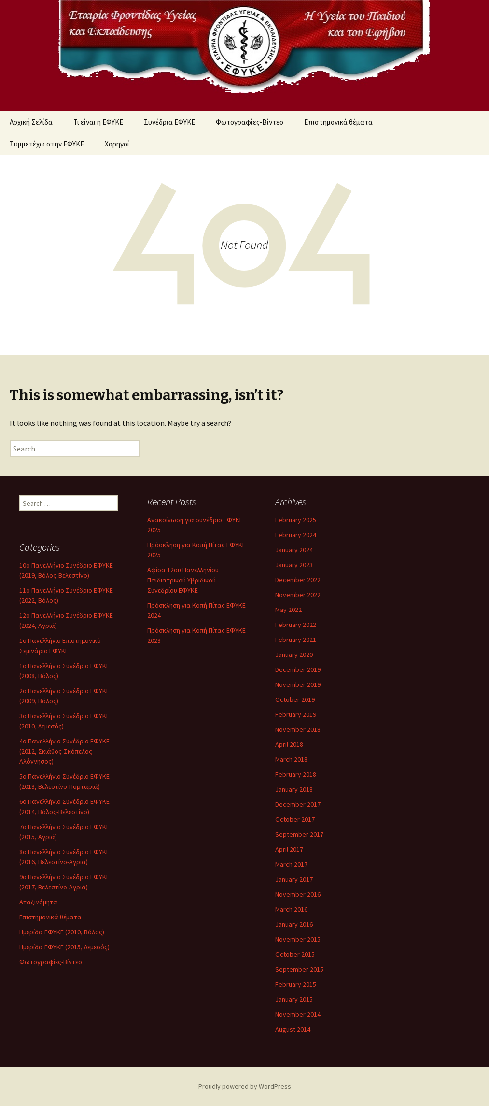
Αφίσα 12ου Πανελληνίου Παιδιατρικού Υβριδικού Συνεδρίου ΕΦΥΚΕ (183, 580)
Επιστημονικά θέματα (338, 122)
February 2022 (295, 624)
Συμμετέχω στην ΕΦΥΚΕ (47, 143)
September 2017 (299, 834)
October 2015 (295, 954)
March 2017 (291, 864)
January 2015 (294, 999)
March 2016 (291, 909)
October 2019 (295, 699)
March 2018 (291, 759)
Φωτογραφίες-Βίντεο (249, 122)
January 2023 (294, 564)
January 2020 (294, 654)
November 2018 (298, 729)
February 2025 (295, 519)
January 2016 (294, 924)
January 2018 (294, 789)
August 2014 (292, 1029)
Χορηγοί (117, 143)
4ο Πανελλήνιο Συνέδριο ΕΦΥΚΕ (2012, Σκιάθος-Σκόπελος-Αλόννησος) (64, 751)
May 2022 (288, 609)
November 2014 (298, 1014)
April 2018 (289, 744)
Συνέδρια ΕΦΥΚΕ (169, 122)
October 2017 (295, 819)
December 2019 (298, 669)
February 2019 (295, 714)
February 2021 (295, 639)
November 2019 (298, 684)
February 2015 (295, 984)
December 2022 (298, 579)
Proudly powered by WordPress (244, 1086)
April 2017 (289, 849)
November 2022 (298, 594)
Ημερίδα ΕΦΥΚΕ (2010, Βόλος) (61, 932)
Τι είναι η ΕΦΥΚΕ (98, 122)
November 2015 (298, 939)
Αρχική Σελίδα (31, 122)
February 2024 (295, 534)
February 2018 (295, 774)
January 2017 (294, 879)
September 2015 (299, 969)
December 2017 (298, 804)
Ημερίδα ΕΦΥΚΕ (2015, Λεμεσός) (64, 947)
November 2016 (298, 894)
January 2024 (294, 549)
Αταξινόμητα (38, 902)
